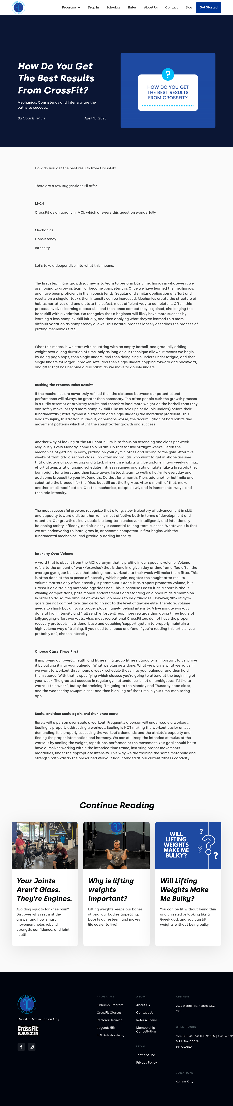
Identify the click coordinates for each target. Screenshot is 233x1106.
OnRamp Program (110, 1005)
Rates (132, 7)
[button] (70, 7)
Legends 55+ (106, 1028)
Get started (209, 7)
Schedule (113, 7)
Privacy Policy (146, 1062)
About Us (151, 7)
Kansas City (184, 1081)
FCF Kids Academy (110, 1035)
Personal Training (109, 1020)
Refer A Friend (146, 1020)
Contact (171, 7)
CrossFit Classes (109, 1012)
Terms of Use (145, 1055)
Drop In (93, 7)
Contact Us (144, 1012)
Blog (188, 7)
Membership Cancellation (146, 1029)
